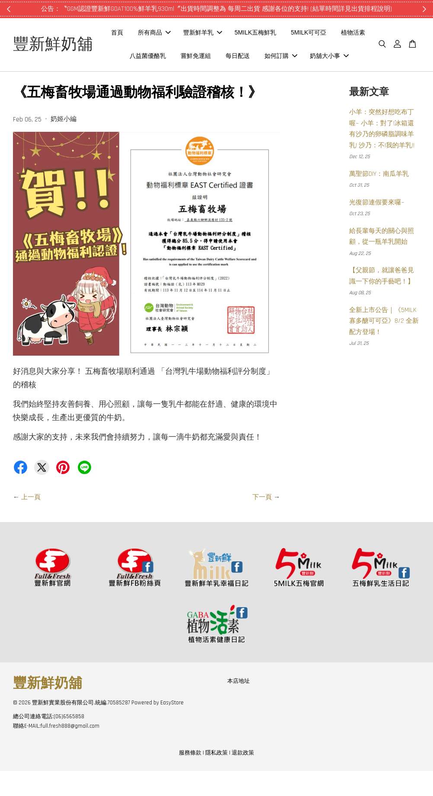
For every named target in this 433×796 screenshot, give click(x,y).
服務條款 (190, 778)
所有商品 (185, 33)
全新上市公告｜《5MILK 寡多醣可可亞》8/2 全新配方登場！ (384, 346)
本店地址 (238, 706)
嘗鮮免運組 (253, 56)
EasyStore (172, 728)
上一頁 (31, 522)
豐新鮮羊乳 (233, 33)
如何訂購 (338, 56)
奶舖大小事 (251, 79)
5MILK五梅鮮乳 (286, 33)
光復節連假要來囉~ (376, 227)
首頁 (148, 33)
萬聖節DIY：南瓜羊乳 (379, 199)
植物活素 (160, 56)
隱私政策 (216, 778)
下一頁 (262, 522)
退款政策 (243, 778)
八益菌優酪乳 (205, 56)
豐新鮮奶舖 (65, 57)
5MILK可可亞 (339, 33)
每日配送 (295, 56)
